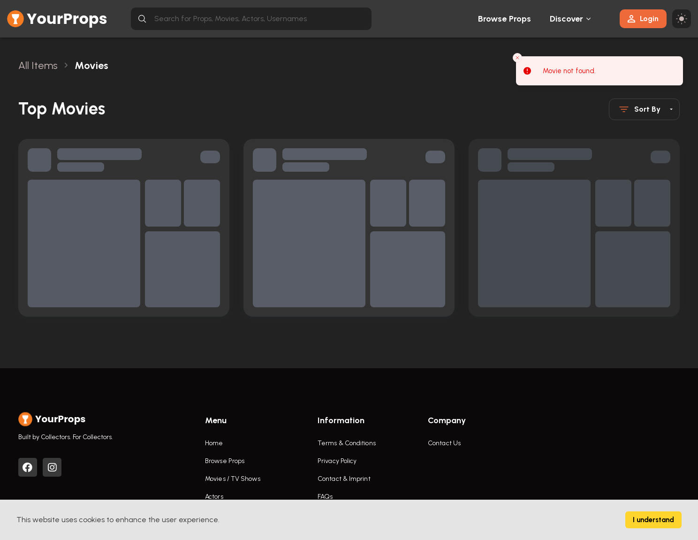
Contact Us (444, 443)
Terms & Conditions (347, 443)
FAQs (325, 497)
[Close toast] (517, 57)
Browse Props (504, 19)
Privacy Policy (337, 461)
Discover (567, 19)
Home (214, 443)
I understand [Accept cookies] (653, 520)
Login (643, 18)
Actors (214, 497)
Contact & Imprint (344, 479)
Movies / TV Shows (232, 479)
